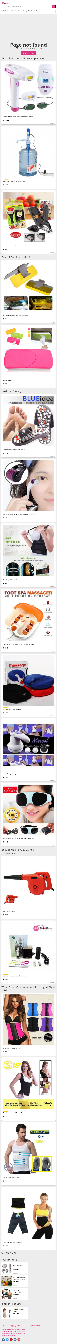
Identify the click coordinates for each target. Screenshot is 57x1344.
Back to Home (28, 53)
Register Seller (15, 11)
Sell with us (4, 11)
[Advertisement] (28, 27)
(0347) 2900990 (28, 11)
